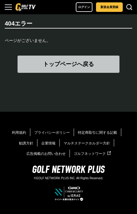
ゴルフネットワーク (92, 154)
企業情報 (48, 143)
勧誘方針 (26, 143)
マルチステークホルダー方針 (87, 143)
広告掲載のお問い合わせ (46, 154)
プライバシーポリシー (52, 132)
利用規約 (19, 132)
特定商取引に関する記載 (97, 132)
